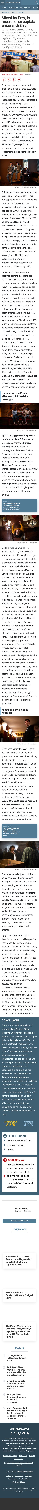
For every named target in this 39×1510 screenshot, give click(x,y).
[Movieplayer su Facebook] (11, 1445)
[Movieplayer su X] (15, 1445)
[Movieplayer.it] (13, 2)
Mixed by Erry (21, 1220)
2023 (20, 1223)
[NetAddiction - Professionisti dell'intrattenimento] (24, 1484)
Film (13, 12)
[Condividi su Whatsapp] (14, 79)
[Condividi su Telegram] (19, 79)
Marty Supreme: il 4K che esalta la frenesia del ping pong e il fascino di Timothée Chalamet (17, 1425)
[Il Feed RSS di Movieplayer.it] (28, 1445)
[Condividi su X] (9, 79)
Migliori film (25, 8)
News (4, 8)
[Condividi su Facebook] (4, 79)
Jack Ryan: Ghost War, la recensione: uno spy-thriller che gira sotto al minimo (16, 1383)
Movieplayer (5, 12)
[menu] (2, 2)
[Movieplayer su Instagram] (19, 1445)
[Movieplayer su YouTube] (24, 1445)
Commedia (27, 1223)
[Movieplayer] (19, 1441)
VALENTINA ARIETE (17, 75)
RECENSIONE (6, 75)
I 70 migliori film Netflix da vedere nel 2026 (16, 1370)
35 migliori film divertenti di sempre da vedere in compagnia (16, 1410)
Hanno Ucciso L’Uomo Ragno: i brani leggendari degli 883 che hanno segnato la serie (18, 1272)
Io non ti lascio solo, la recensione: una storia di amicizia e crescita (16, 1397)
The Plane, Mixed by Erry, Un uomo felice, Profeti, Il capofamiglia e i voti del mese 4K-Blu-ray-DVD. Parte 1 (19, 1343)
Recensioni (13, 8)
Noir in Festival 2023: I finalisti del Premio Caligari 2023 (19, 1307)
